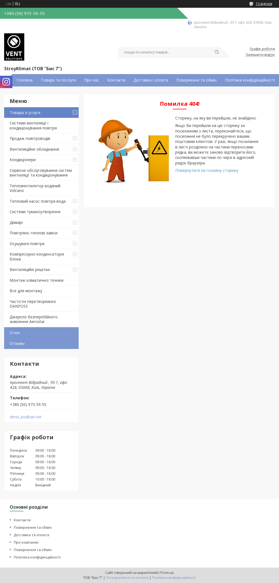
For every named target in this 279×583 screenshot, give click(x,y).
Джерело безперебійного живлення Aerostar (34, 319)
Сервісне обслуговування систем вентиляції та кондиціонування (41, 173)
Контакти (116, 80)
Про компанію (26, 542)
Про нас (91, 80)
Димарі (16, 222)
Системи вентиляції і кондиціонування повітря (33, 125)
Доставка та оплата (31, 534)
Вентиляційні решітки (30, 269)
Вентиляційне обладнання (34, 149)
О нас (15, 332)
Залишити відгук (260, 55)
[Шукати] (216, 52)
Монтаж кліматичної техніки (36, 280)
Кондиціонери (23, 159)
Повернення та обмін (196, 80)
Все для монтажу (26, 290)
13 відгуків (264, 3)
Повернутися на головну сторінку (206, 170)
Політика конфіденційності (250, 80)
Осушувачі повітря (27, 243)
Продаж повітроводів (30, 138)
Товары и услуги (25, 112)
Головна (25, 80)
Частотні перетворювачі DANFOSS (33, 304)
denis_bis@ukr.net (26, 416)
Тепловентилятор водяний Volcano (35, 188)
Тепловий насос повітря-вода (38, 201)
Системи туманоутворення (35, 211)
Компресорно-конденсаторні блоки (37, 256)
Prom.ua (167, 572)
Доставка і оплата (151, 80)
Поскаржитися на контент (127, 577)
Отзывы (17, 343)
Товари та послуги (58, 80)
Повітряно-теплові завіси (33, 232)
